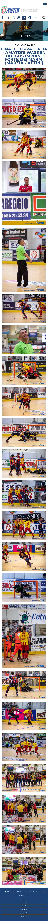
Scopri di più (24, 36)
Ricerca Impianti (24, 902)
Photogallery (24, 909)
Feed (24, 906)
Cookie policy (24, 916)
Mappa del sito (24, 895)
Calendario (24, 899)
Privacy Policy (24, 913)
